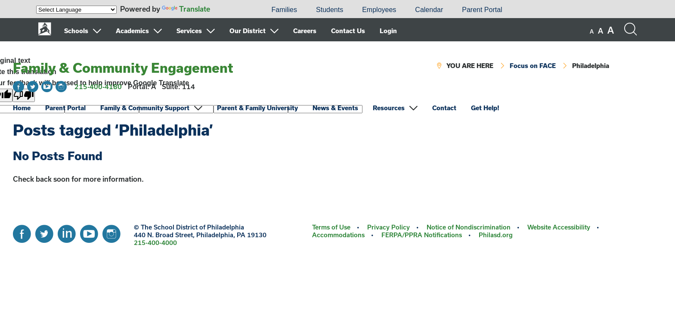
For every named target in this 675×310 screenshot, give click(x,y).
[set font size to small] (591, 31)
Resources (389, 108)
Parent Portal (482, 9)
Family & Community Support (144, 108)
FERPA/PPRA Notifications (421, 235)
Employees (379, 9)
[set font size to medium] (600, 31)
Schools (76, 30)
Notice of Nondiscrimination (469, 227)
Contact (444, 108)
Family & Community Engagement (123, 67)
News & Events (335, 108)
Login (388, 30)
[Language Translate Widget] (76, 10)
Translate (186, 9)
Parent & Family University (257, 108)
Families (284, 9)
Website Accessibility (558, 227)
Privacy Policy (388, 227)
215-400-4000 (155, 242)
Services (189, 30)
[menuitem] (232, 10)
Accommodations (338, 235)
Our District (247, 30)
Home (22, 108)
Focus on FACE (533, 65)
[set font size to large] (610, 30)
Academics (132, 30)
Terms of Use (331, 227)
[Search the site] (630, 29)
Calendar (429, 9)
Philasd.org (496, 235)
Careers (304, 30)
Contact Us (348, 30)
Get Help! (485, 108)
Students (329, 9)
